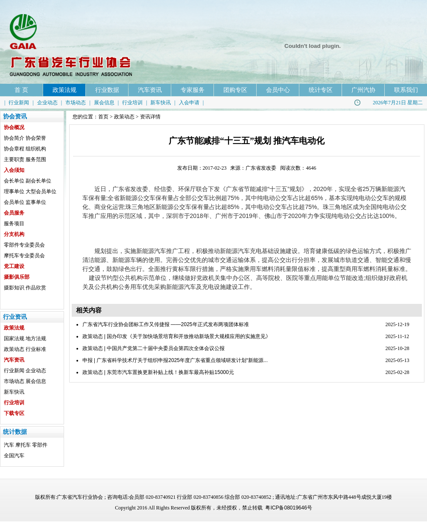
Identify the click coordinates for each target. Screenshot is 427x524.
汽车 (9, 445)
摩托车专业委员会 (24, 256)
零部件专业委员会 (24, 245)
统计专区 (321, 89)
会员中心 (278, 89)
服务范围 (36, 159)
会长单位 (14, 181)
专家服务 (193, 89)
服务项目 (14, 224)
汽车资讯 (150, 89)
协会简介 (14, 138)
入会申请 (189, 103)
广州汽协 (363, 89)
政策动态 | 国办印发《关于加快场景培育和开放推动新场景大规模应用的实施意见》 (176, 336)
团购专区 (235, 89)
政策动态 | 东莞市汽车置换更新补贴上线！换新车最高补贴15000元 (158, 372)
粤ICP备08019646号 (288, 508)
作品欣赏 (36, 288)
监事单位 (36, 202)
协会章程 (14, 149)
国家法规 (14, 338)
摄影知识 (14, 288)
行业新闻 (19, 103)
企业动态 (47, 103)
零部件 (39, 445)
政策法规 (64, 89)
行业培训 (132, 103)
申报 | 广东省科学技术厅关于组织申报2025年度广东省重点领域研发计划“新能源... (175, 360)
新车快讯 (160, 103)
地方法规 (36, 338)
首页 (103, 117)
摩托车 (23, 445)
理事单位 (14, 191)
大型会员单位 (41, 191)
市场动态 (75, 103)
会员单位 (14, 202)
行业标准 (36, 349)
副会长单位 (38, 181)
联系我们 (406, 89)
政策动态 (14, 349)
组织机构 (36, 149)
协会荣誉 (36, 138)
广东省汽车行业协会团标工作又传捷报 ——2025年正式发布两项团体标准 (165, 324)
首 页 (21, 89)
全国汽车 (14, 456)
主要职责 (14, 159)
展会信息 (104, 103)
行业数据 (107, 89)
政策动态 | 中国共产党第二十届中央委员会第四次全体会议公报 (153, 348)
